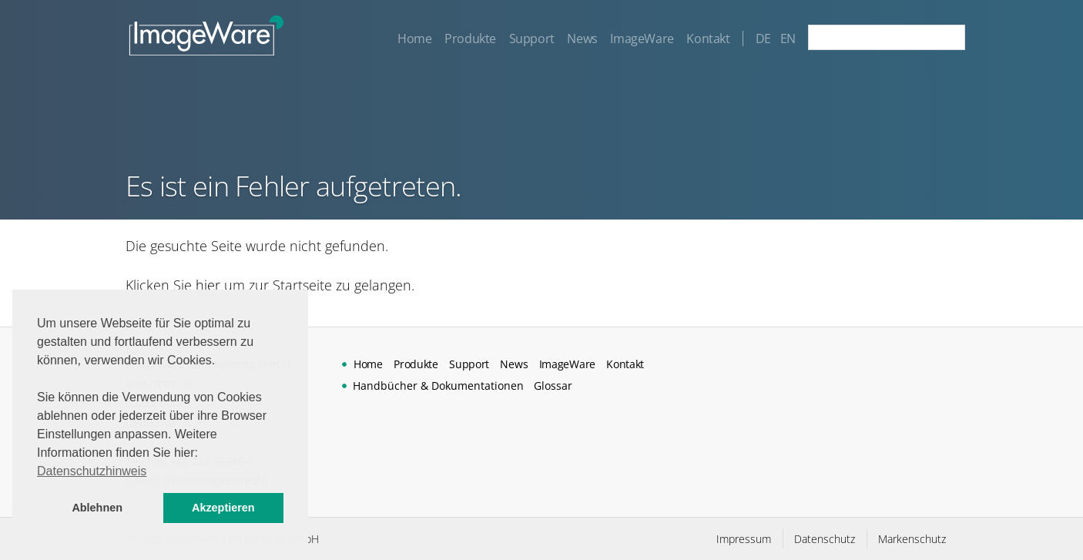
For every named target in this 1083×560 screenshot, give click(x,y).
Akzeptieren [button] (223, 507)
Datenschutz (824, 538)
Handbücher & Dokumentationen (438, 385)
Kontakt (707, 38)
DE (763, 38)
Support (532, 38)
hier (208, 285)
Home (414, 38)
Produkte (470, 38)
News (582, 38)
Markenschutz (912, 538)
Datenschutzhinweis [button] (91, 471)
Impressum (743, 538)
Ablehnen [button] (97, 507)
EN (788, 38)
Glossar (553, 385)
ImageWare (641, 38)
